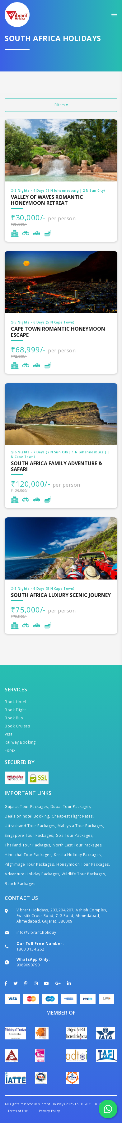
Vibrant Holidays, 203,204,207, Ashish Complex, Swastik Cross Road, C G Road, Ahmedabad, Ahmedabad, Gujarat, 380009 (61, 915)
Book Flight (15, 710)
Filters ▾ (61, 105)
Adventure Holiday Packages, (32, 874)
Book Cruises (17, 726)
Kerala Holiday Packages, (78, 854)
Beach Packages (20, 883)
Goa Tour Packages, (75, 835)
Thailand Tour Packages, (28, 845)
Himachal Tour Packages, (29, 854)
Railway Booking (20, 742)
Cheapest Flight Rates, (73, 816)
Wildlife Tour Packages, (84, 874)
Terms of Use (18, 1111)
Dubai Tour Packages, (71, 806)
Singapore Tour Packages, (29, 835)
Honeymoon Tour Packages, (83, 864)
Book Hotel (15, 701)
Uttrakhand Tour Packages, (30, 825)
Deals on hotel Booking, (27, 816)
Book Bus (14, 718)
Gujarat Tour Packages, (27, 806)
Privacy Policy (49, 1111)
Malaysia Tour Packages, (81, 825)
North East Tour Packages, (78, 845)
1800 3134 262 (30, 949)
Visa (8, 734)
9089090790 (28, 965)
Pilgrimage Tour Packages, (30, 864)
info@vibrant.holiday (36, 932)
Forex (10, 750)
